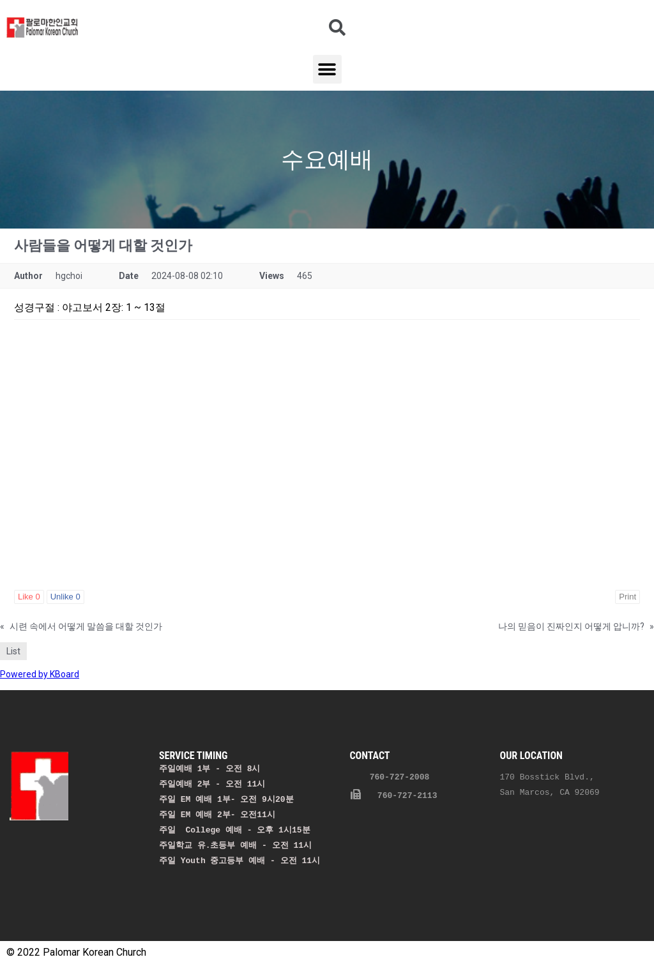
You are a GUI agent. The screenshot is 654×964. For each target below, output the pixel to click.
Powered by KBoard (39, 674)
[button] (327, 69)
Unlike (65, 596)
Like (29, 596)
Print (627, 596)
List (13, 651)
